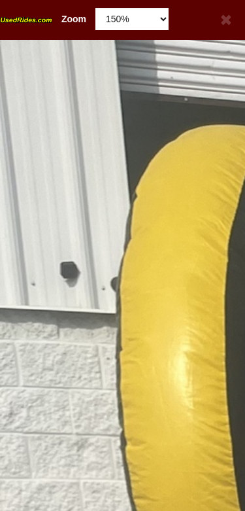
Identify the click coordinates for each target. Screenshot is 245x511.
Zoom (43, 19)
